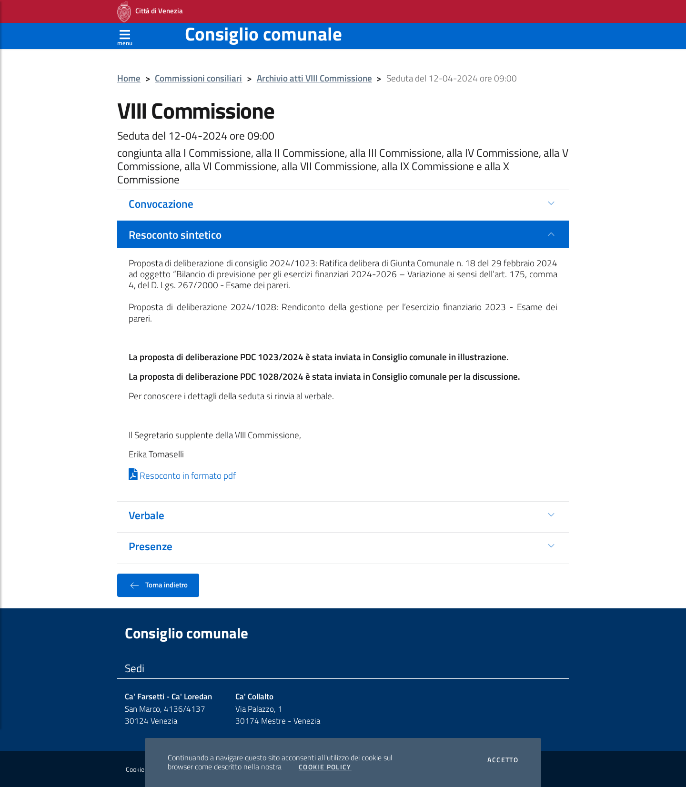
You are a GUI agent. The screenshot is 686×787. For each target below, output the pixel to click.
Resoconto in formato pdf (182, 475)
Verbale (146, 515)
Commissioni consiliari (198, 78)
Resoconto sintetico (175, 234)
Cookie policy (143, 769)
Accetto (502, 760)
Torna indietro (158, 585)
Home (129, 78)
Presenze (150, 546)
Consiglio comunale (263, 34)
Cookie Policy (325, 767)
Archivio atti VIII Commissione (314, 78)
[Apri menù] (124, 36)
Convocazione (161, 203)
